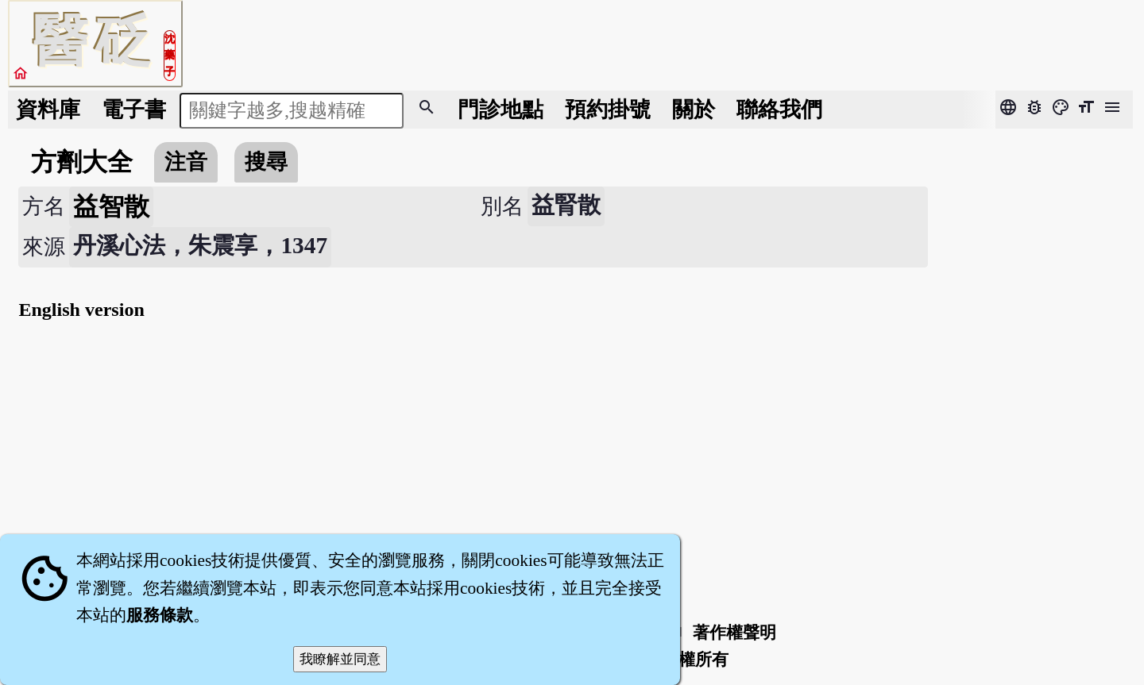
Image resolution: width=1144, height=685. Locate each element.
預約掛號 (608, 109)
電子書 (134, 109)
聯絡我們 (779, 109)
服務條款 (159, 615)
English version (81, 309)
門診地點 (500, 109)
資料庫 (48, 109)
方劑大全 (82, 162)
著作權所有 (687, 659)
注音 (185, 162)
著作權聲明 (734, 632)
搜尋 (266, 162)
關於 (693, 109)
